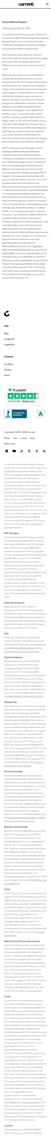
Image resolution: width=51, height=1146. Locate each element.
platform (14, 1102)
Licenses (24, 438)
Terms (15, 438)
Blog (6, 333)
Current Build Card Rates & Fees (19, 648)
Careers (8, 369)
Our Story (8, 364)
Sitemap (7, 438)
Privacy (32, 438)
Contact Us (9, 339)
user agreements (31, 1102)
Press (7, 375)
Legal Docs (9, 344)
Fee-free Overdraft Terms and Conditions (26, 817)
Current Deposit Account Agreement (21, 651)
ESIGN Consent (9, 444)
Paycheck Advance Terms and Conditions (23, 696)
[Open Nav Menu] (47, 4)
